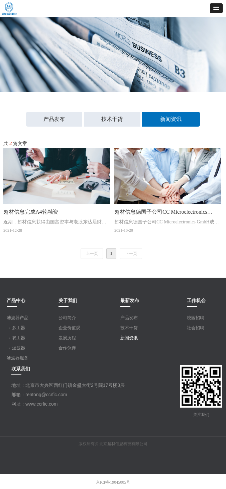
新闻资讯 (171, 119)
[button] (216, 8)
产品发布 (54, 119)
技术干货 (112, 119)
